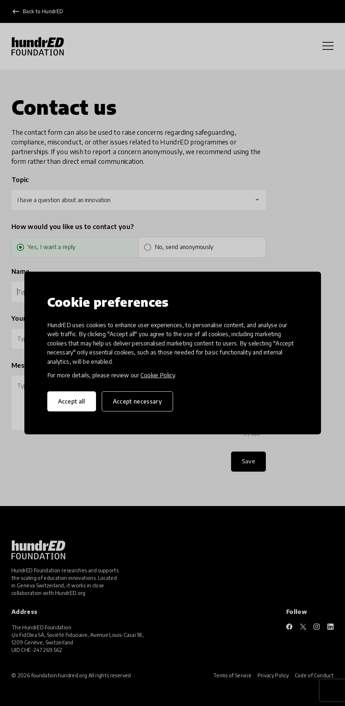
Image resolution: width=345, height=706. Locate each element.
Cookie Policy (157, 375)
